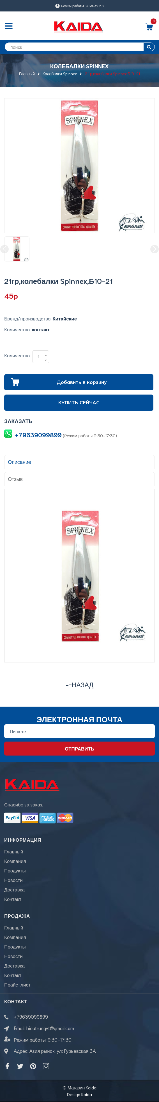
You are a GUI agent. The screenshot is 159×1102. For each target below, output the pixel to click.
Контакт (12, 899)
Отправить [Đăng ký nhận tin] (79, 748)
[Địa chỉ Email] (79, 731)
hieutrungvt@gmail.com (50, 1028)
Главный (13, 851)
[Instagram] (46, 1066)
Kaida (86, 1094)
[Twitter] (20, 1066)
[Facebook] (7, 1066)
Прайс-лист (17, 984)
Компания (15, 861)
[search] (79, 47)
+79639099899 (38, 434)
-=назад (79, 684)
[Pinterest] (33, 1066)
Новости (13, 880)
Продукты (15, 870)
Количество (17, 355)
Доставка (14, 889)
